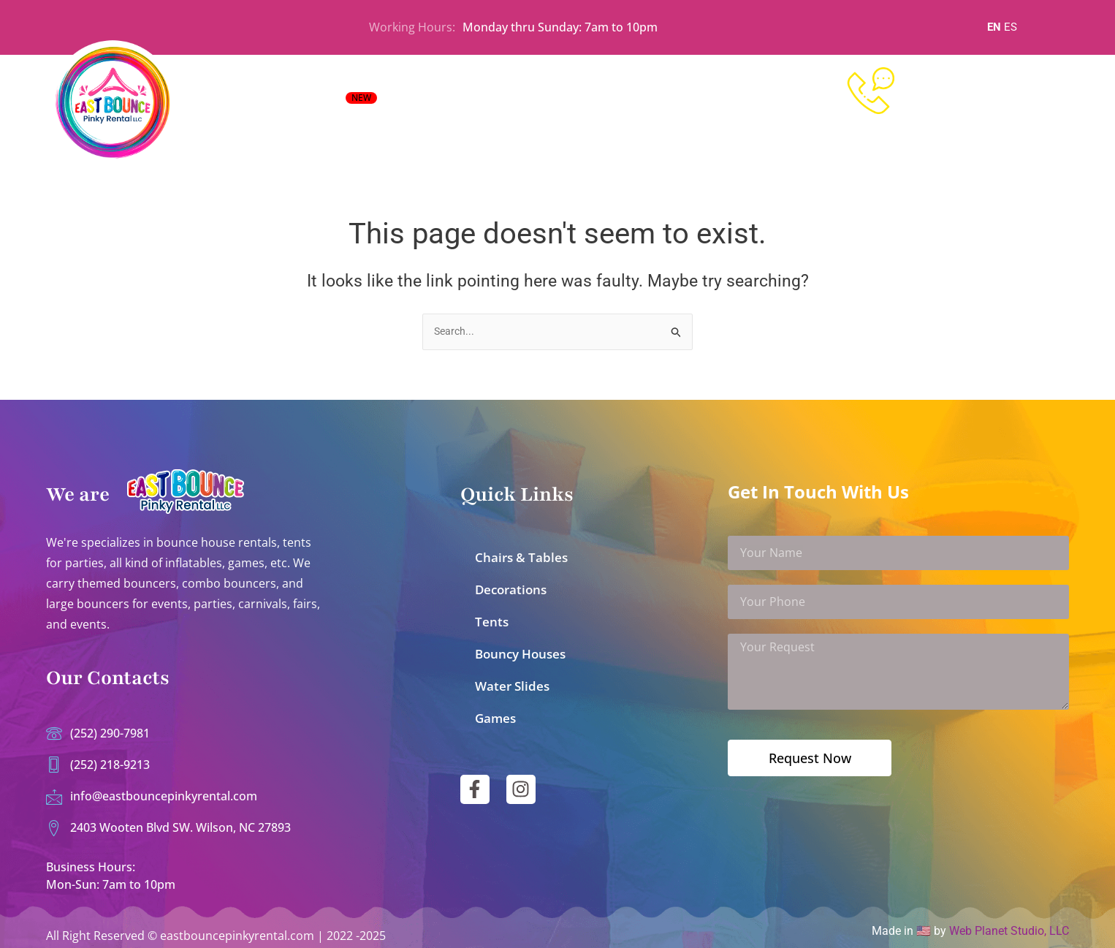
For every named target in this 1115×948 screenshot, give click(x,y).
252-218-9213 (980, 128)
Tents (492, 616)
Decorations (511, 584)
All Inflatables (484, 102)
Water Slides (512, 680)
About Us (673, 102)
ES (1010, 27)
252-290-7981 (980, 100)
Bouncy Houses (520, 648)
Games (495, 713)
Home (412, 102)
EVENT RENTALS (317, 100)
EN (994, 27)
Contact (738, 102)
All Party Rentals (584, 102)
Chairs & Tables (521, 552)
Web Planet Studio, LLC (1009, 931)
